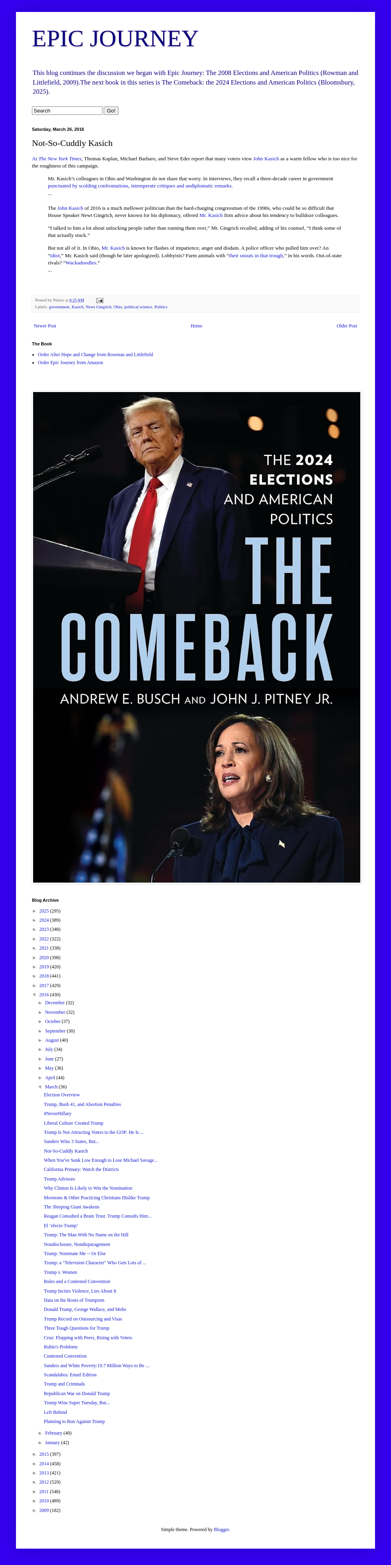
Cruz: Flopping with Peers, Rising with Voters (88, 1337)
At (56, 159)
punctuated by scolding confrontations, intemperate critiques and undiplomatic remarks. (140, 186)
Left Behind (55, 1412)
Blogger (221, 1529)
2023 (44, 929)
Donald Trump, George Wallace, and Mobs (85, 1309)
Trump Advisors (59, 1179)
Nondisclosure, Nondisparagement (77, 1244)
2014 (44, 1463)
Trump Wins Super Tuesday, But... (77, 1402)
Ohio (118, 306)
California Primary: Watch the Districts (81, 1169)
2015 (44, 1454)
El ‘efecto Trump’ (61, 1225)
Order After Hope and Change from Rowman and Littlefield (95, 354)
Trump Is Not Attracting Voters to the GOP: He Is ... (94, 1132)
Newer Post (45, 326)
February (54, 1433)
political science (138, 306)
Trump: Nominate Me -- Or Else (75, 1253)
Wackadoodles (80, 263)
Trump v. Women (60, 1272)
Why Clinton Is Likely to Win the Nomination (88, 1188)
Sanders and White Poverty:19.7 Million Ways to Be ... (96, 1365)
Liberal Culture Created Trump (73, 1123)
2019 (44, 967)
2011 (44, 1491)
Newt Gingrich (98, 306)
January (53, 1442)
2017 (44, 985)
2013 (44, 1473)
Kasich (77, 306)
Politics (160, 306)
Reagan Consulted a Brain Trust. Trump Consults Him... (98, 1216)
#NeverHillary (57, 1113)
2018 (44, 976)
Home (196, 326)
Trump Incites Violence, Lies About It (80, 1291)
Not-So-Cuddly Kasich (66, 1151)
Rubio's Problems (61, 1347)
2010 (44, 1501)
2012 (44, 1482)
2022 (44, 939)
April (50, 1077)
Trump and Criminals (64, 1384)
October (53, 1021)
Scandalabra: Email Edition (70, 1375)
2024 (44, 920)
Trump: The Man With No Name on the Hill (86, 1235)
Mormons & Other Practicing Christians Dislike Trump (97, 1197)
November (56, 1012)
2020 (44, 957)
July (49, 1049)
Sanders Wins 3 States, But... (71, 1141)
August (52, 1040)
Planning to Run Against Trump (74, 1421)
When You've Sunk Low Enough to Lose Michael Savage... (101, 1160)
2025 (44, 911)
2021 (44, 948)
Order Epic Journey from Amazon (70, 362)
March (52, 1087)
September (56, 1031)
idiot (55, 255)
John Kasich (266, 159)
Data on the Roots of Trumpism (74, 1300)
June (50, 1059)
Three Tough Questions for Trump (76, 1328)
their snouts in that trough (256, 255)
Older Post (347, 326)
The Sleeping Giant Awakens (71, 1207)
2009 (44, 1510)
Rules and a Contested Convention (77, 1281)
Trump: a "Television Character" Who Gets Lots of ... (95, 1262)
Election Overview (62, 1095)
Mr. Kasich (211, 215)
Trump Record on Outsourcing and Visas (83, 1319)
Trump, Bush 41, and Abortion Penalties (82, 1104)
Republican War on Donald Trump (77, 1393)
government (59, 306)
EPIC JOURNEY (115, 38)
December (55, 1002)
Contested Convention (65, 1356)
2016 (44, 994)
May (50, 1068)
